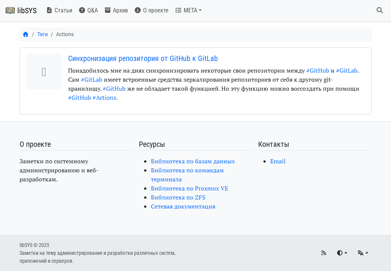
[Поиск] (379, 10)
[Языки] (362, 253)
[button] (188, 10)
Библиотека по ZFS (178, 197)
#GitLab (347, 70)
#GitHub (317, 70)
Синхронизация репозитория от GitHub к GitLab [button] (143, 58)
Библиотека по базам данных (193, 161)
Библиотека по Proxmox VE (189, 188)
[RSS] (323, 253)
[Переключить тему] (342, 253)
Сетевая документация (183, 206)
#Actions (104, 97)
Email (278, 161)
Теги (42, 34)
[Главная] (26, 34)
